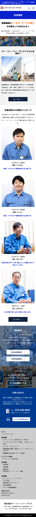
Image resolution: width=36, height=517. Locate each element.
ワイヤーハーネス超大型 (10, 459)
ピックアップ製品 (6, 456)
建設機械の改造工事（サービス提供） (14, 453)
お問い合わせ (5, 491)
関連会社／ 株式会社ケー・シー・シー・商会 (13, 470)
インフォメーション (7, 434)
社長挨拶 (5, 464)
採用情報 (4, 476)
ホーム (3, 432)
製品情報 (4, 437)
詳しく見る (16, 99)
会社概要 (5, 467)
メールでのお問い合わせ (21, 419)
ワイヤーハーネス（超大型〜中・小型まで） (16, 440)
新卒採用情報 (7, 485)
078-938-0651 (13, 509)
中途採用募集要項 (16, 359)
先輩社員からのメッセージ (11, 483)
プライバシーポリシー (8, 493)
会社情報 (4, 462)
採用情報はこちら (19, 383)
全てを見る (16, 319)
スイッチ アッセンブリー (11, 446)
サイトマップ (5, 495)
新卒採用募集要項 (16, 352)
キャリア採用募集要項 (9, 487)
